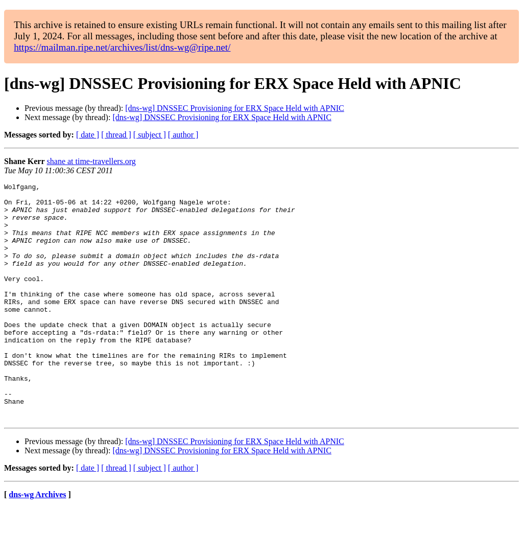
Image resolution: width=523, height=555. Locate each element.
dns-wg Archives (37, 542)
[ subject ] (149, 134)
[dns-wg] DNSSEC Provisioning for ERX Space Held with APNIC (234, 108)
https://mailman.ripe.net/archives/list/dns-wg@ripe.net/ (122, 47)
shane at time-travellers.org (91, 161)
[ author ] (183, 134)
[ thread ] (116, 134)
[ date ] (87, 134)
